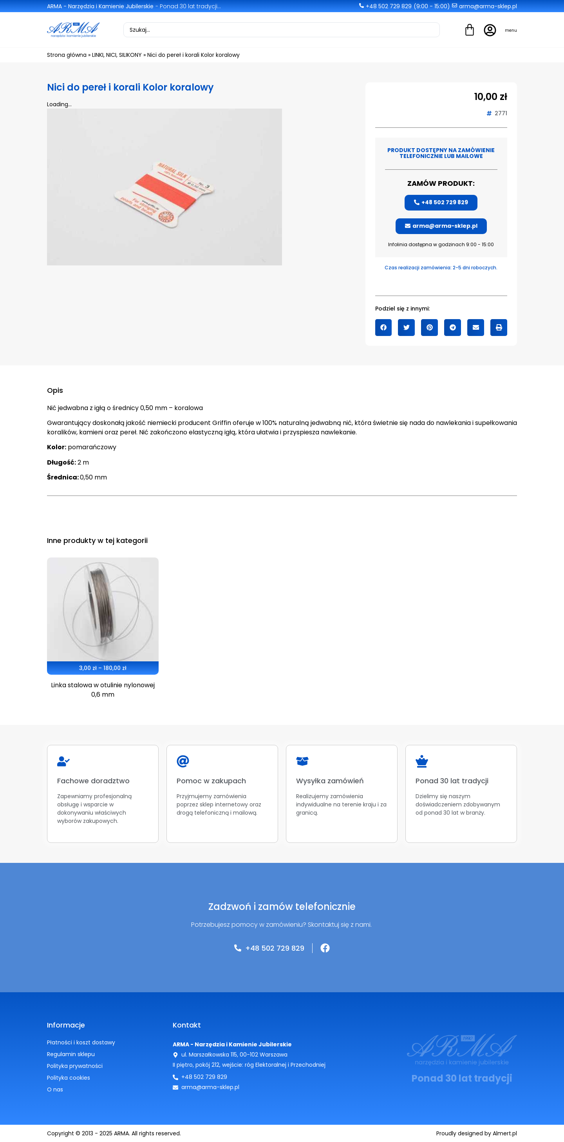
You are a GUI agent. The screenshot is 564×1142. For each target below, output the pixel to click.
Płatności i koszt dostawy (81, 1042)
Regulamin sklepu (71, 1054)
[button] (383, 327)
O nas (55, 1089)
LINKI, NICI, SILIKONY (117, 55)
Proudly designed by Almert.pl (476, 1133)
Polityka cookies (68, 1078)
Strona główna (67, 55)
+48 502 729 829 (389, 6)
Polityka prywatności (75, 1066)
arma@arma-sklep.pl (488, 6)
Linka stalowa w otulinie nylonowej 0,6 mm (103, 690)
